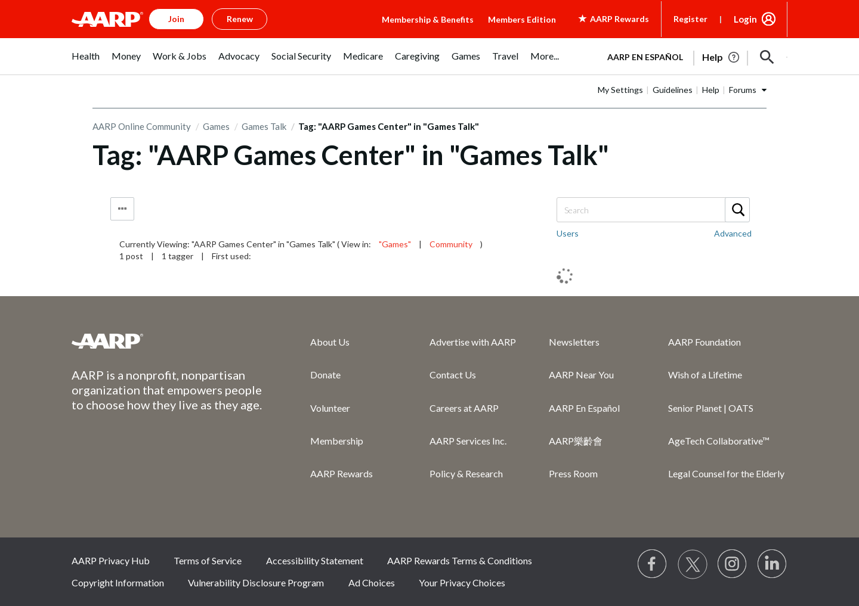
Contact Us (453, 374)
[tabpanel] (692, 56)
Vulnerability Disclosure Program (256, 582)
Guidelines (673, 90)
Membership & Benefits (428, 19)
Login (745, 19)
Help (710, 90)
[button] (767, 57)
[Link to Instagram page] (732, 564)
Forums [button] (742, 90)
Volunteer (330, 408)
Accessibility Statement (314, 560)
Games (216, 126)
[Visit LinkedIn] (772, 564)
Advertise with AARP (473, 341)
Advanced (733, 233)
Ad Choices (371, 582)
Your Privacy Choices (462, 582)
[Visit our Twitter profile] (692, 564)
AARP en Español (645, 57)
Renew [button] (240, 19)
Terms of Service (208, 560)
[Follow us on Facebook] (653, 564)
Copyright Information (118, 582)
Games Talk (264, 126)
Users (568, 233)
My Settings (620, 90)
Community (451, 244)
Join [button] (176, 19)
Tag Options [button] (122, 208)
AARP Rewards (341, 473)
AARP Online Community (141, 126)
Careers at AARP (464, 408)
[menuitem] (86, 62)
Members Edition (522, 19)
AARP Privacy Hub (111, 560)
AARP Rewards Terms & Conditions (459, 560)
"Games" (395, 244)
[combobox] (653, 209)
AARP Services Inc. (468, 440)
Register (690, 19)
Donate (325, 374)
